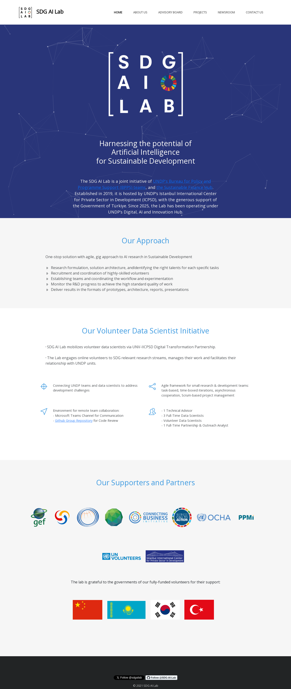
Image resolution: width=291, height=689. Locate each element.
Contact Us (254, 12)
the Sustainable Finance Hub (184, 187)
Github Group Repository (74, 420)
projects (200, 12)
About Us (140, 12)
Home (118, 12)
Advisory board (170, 12)
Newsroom (226, 12)
